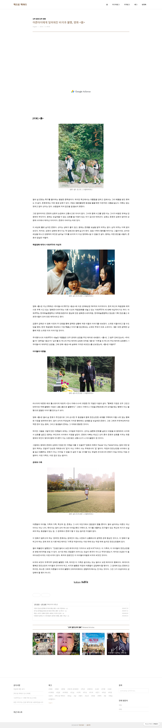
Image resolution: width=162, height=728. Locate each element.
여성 (104, 692)
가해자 (52, 692)
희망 (110, 692)
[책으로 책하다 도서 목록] (22, 693)
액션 (83, 689)
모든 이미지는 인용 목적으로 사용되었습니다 (28, 702)
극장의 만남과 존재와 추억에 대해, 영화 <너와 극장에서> (50, 608)
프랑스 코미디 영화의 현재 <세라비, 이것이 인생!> (48, 613)
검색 (146, 691)
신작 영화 (43, 604)
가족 (79, 692)
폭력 (99, 696)
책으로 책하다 (20, 4)
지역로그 (127, 4)
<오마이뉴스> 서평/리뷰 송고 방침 (25, 698)
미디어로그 (116, 4)
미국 (91, 692)
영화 (51, 689)
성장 (110, 689)
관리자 (88, 725)
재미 (81, 696)
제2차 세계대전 (73, 689)
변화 (63, 689)
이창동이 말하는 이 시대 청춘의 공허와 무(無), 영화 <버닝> (50, 616)
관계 (51, 696)
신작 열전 (36, 604)
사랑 (97, 689)
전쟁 (103, 689)
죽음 (111, 696)
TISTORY (81, 725)
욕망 (93, 696)
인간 (87, 696)
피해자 (66, 692)
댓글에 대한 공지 (19, 689)
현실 (69, 696)
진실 (72, 692)
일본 (58, 692)
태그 (135, 4)
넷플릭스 (52, 699)
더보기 (50, 703)
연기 (98, 692)
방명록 (144, 4)
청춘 (57, 689)
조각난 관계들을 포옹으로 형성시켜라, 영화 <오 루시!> (49, 611)
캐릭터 (90, 689)
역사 (85, 692)
